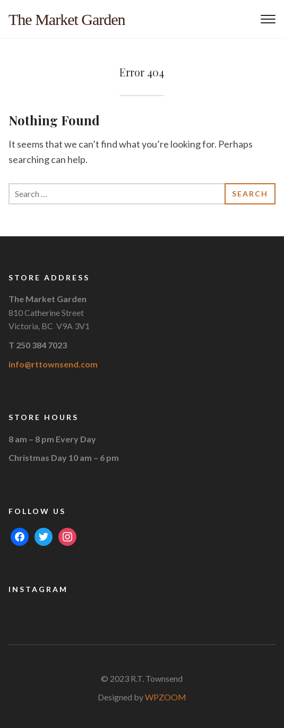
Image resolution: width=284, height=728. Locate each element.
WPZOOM (165, 697)
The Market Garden (66, 19)
